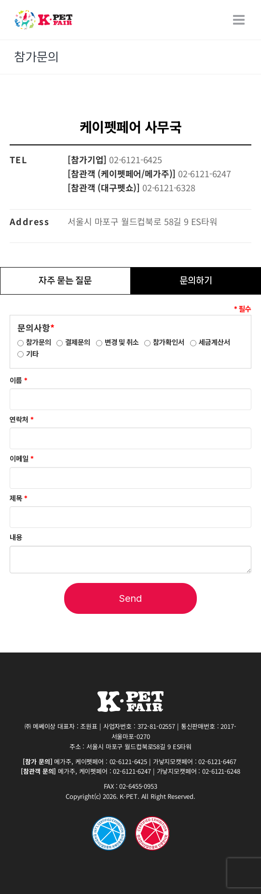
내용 (16, 537)
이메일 (22, 458)
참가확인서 (168, 342)
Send (130, 598)
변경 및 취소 (122, 342)
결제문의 (77, 342)
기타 (32, 354)
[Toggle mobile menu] (240, 20)
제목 (18, 498)
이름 (18, 380)
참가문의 (38, 342)
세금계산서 (214, 342)
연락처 (22, 419)
